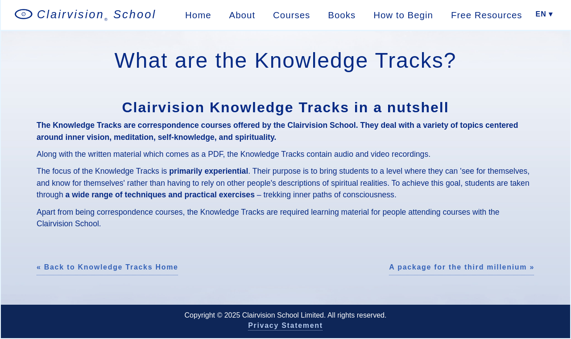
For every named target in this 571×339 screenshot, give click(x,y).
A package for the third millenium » (461, 267)
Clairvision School (97, 15)
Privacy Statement (285, 325)
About (242, 15)
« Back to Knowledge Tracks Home (107, 267)
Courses (291, 15)
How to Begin (403, 15)
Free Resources (486, 15)
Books (342, 15)
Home (198, 15)
